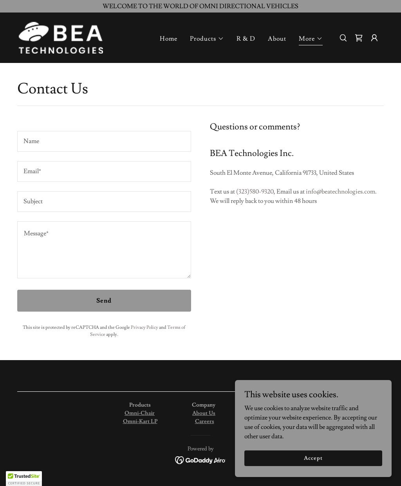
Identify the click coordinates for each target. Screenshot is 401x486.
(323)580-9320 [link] (255, 191)
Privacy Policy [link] (144, 327)
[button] (207, 38)
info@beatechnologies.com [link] (340, 191)
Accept (313, 457)
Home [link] (168, 39)
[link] (61, 36)
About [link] (277, 39)
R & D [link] (246, 39)
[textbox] (104, 141)
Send (104, 301)
